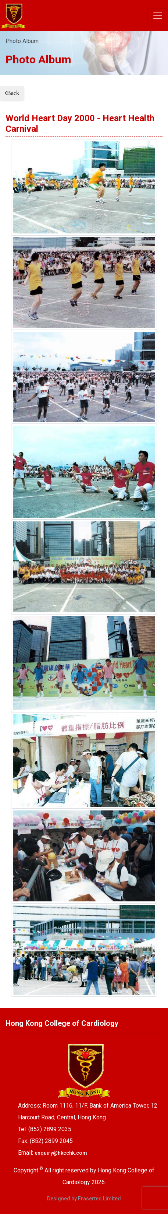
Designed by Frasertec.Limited (84, 1198)
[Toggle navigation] (157, 15)
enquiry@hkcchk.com (61, 1153)
